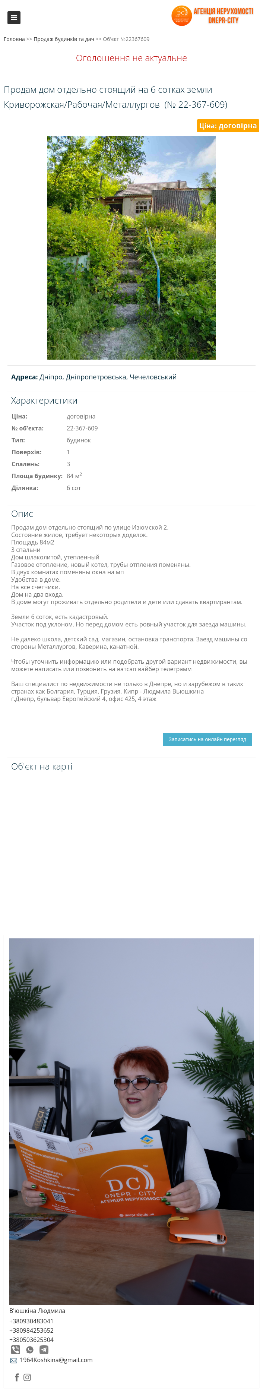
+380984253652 (31, 1330)
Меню (13, 17)
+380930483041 (31, 1321)
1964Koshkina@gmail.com (51, 1360)
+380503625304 (31, 1340)
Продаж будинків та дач (64, 38)
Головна (14, 38)
